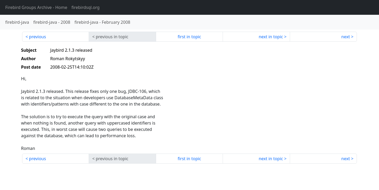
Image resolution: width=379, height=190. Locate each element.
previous (37, 37)
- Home (36, 7)
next (345, 37)
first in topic (189, 37)
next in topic (271, 37)
